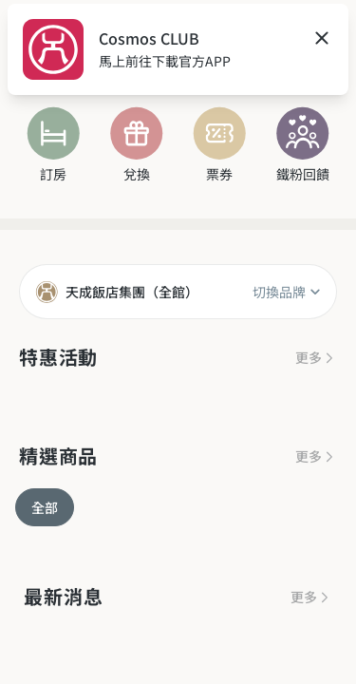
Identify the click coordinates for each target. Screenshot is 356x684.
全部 (44, 507)
